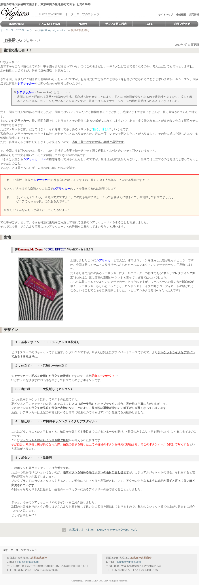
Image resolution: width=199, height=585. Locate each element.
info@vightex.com (27, 561)
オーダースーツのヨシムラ (16, 30)
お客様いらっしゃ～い (51, 30)
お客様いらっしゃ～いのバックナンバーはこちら (103, 530)
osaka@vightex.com (128, 561)
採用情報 (194, 14)
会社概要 (181, 14)
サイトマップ (165, 14)
